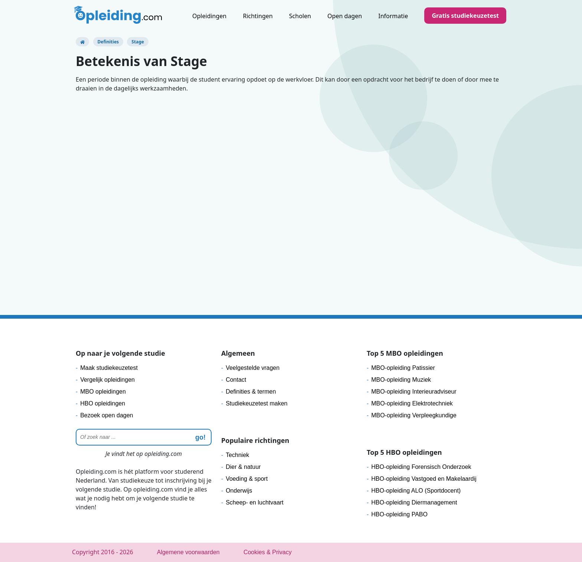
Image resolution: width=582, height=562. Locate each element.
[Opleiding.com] (82, 41)
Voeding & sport (247, 479)
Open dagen (344, 16)
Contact (236, 380)
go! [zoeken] (200, 437)
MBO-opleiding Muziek (401, 380)
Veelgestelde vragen (252, 368)
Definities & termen (251, 391)
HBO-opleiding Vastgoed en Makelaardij (423, 479)
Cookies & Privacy (267, 552)
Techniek (237, 455)
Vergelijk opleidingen (107, 380)
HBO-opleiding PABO (399, 514)
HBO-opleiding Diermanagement (414, 502)
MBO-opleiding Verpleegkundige (413, 415)
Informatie (393, 16)
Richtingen (257, 16)
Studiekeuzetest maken (256, 403)
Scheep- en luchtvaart (255, 502)
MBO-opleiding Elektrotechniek (412, 403)
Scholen (300, 16)
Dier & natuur (243, 467)
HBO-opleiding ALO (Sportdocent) (416, 490)
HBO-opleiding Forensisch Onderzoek (421, 467)
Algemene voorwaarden (188, 552)
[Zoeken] (144, 437)
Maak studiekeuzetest (109, 368)
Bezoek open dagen (106, 415)
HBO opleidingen (102, 403)
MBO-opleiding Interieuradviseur (413, 391)
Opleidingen (209, 16)
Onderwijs (239, 490)
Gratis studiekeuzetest (465, 15)
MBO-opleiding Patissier (403, 368)
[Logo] (119, 17)
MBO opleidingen (103, 391)
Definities (108, 42)
